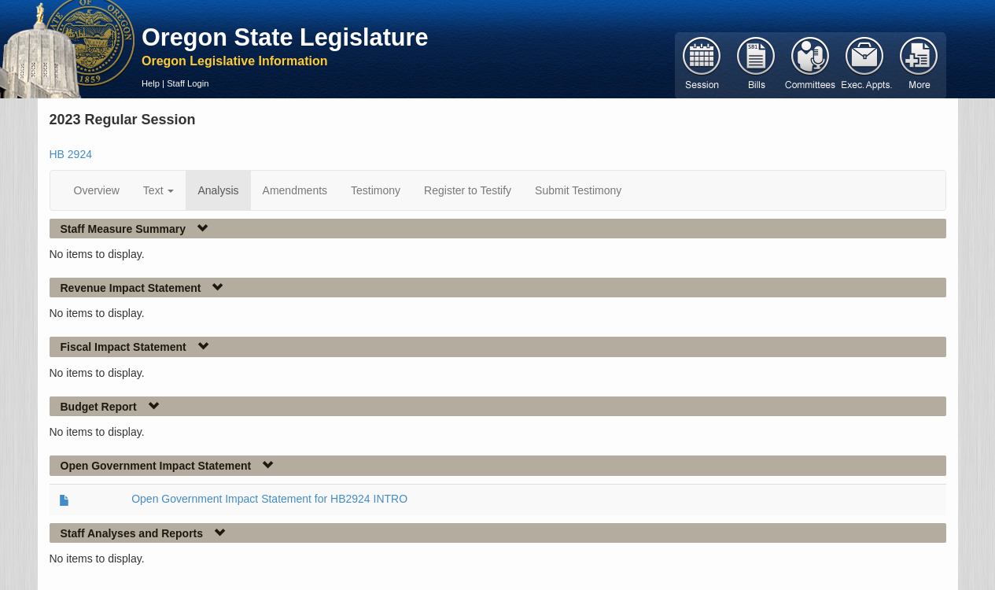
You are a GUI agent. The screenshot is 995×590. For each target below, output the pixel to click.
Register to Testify (467, 190)
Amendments (295, 190)
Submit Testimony (578, 190)
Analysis (217, 190)
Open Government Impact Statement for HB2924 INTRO (269, 498)
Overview (97, 190)
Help (151, 83)
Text (159, 190)
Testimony (375, 190)
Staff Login (187, 83)
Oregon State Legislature (285, 37)
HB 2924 (71, 154)
